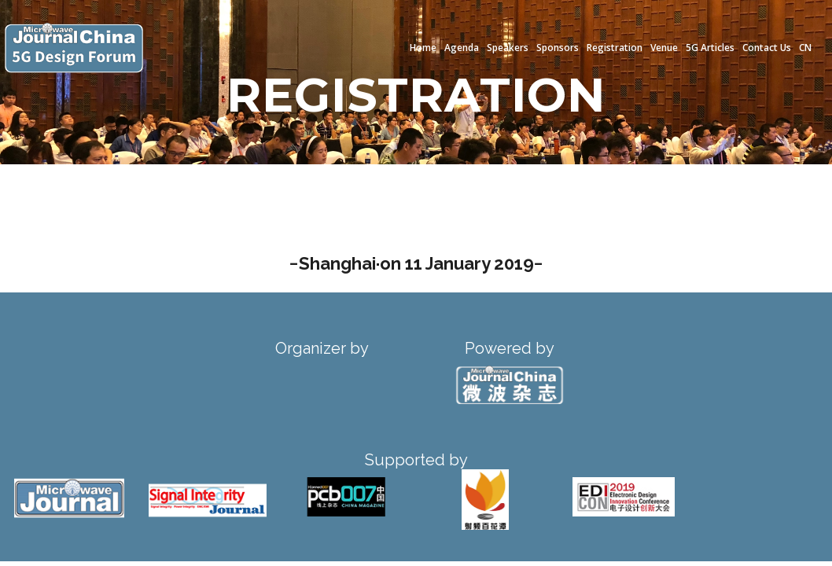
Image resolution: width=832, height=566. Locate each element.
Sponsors (557, 47)
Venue (664, 47)
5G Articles (710, 47)
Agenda (461, 47)
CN (805, 47)
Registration (614, 47)
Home (423, 47)
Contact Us (766, 47)
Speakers (507, 47)
